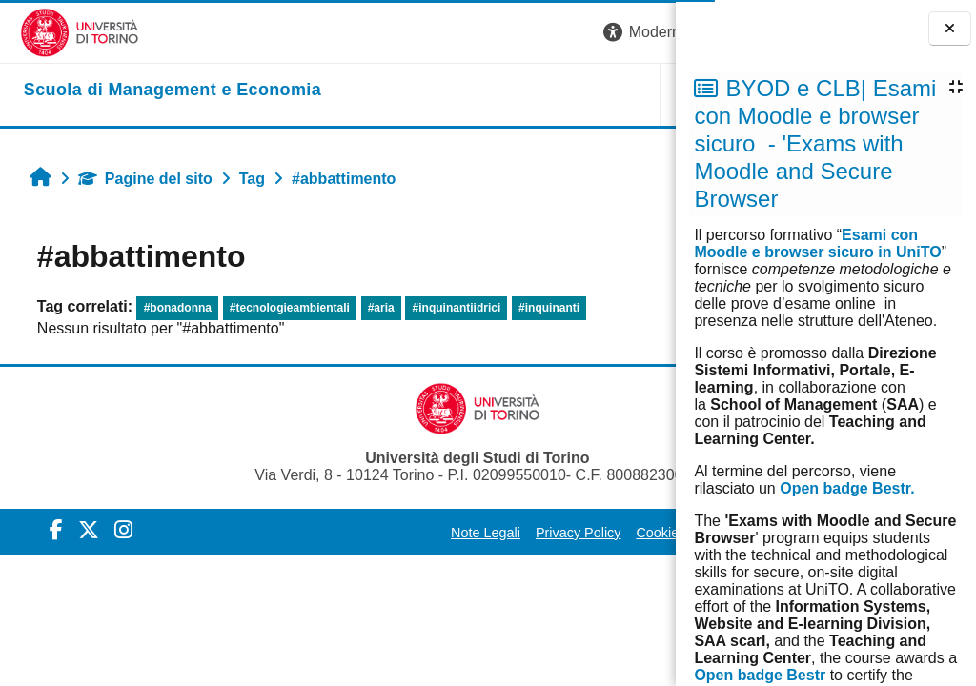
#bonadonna (167, 307)
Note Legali (311, 532)
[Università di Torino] (59, 32)
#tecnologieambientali (279, 307)
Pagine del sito (135, 179)
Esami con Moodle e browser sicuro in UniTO (817, 243)
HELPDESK (556, 94)
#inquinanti (538, 307)
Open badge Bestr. (847, 488)
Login (642, 32)
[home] (152, 90)
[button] (409, 33)
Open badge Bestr (759, 675)
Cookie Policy (502, 532)
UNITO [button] (441, 94)
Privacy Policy (404, 532)
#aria (370, 307)
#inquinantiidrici (446, 307)
